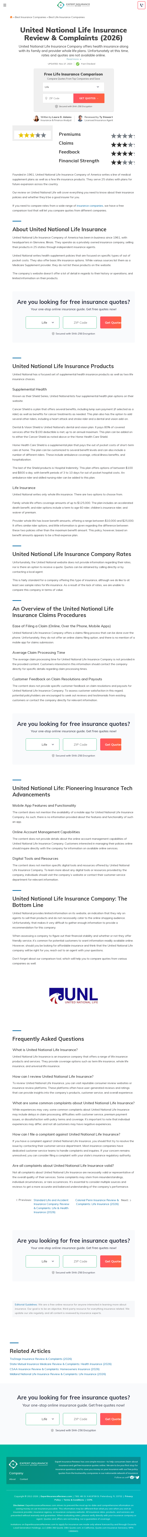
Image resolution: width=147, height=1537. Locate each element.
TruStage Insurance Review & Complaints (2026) (41, 1359)
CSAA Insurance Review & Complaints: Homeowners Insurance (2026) (55, 1369)
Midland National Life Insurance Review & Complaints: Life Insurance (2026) (58, 1374)
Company (16, 1473)
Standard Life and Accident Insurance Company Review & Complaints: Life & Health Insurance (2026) (51, 1206)
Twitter (138, 1477)
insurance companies (90, 205)
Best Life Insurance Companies (67, 17)
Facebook (132, 1477)
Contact (24, 1479)
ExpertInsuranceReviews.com (56, 1496)
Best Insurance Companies (30, 17)
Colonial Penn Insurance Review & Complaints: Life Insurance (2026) (97, 1202)
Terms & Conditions (73, 1499)
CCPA (89, 1499)
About (12, 1479)
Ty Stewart (106, 117)
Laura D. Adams (61, 117)
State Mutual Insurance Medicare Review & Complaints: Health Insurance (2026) (61, 1364)
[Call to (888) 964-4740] (141, 5)
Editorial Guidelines (26, 1304)
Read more (73, 59)
